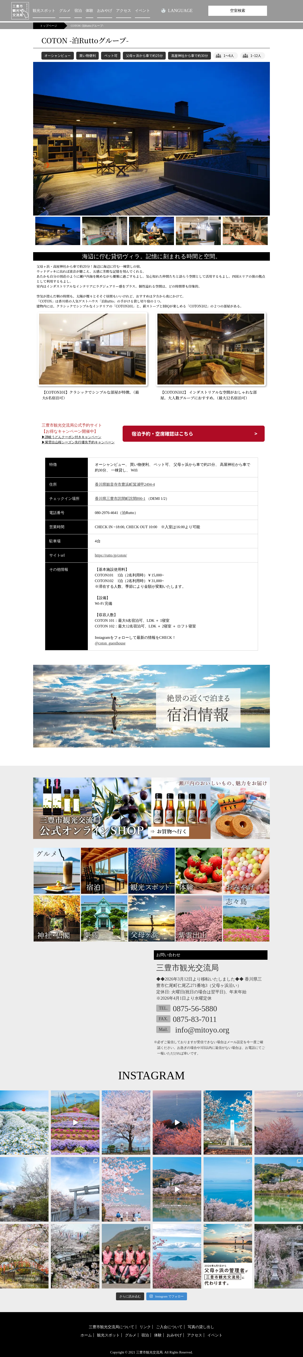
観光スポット (44, 11)
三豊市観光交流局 (149, 1352)
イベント (142, 11)
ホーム (86, 1335)
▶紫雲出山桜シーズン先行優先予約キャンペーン (78, 442)
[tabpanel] (151, 139)
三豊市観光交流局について (111, 1327)
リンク (145, 1327)
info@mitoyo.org (202, 1030)
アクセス (123, 11)
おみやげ (104, 11)
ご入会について (169, 1327)
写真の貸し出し (201, 1327)
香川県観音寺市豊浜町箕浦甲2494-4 (125, 484)
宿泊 (78, 11)
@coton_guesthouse (110, 643)
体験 (89, 11)
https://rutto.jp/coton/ (111, 555)
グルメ (65, 11)
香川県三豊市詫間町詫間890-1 (120, 499)
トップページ (48, 25)
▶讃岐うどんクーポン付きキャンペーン (71, 437)
